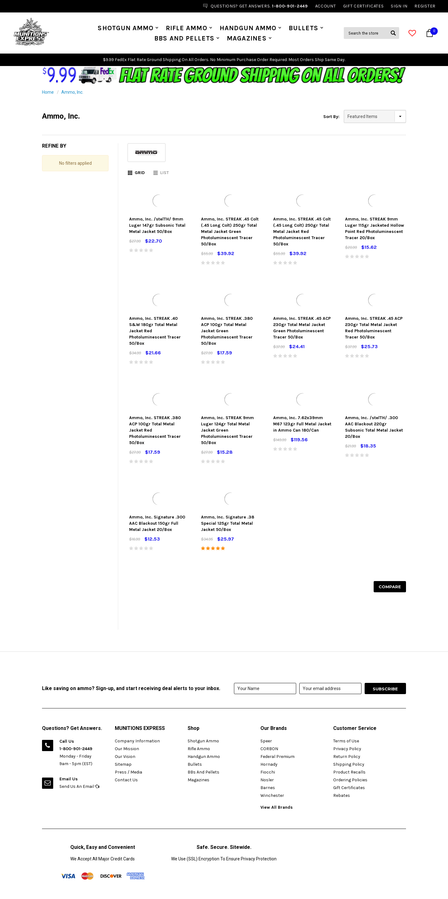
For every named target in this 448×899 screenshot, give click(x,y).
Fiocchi (267, 772)
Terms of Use (346, 741)
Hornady (269, 764)
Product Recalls (349, 772)
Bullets (303, 28)
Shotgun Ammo (125, 28)
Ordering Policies (350, 780)
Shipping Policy (348, 764)
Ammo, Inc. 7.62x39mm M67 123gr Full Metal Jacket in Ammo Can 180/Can (302, 424)
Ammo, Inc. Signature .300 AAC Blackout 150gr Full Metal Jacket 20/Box (157, 523)
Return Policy (346, 756)
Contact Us (126, 780)
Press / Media (128, 772)
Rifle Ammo (186, 28)
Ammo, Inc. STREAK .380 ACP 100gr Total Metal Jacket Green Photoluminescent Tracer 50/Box (227, 331)
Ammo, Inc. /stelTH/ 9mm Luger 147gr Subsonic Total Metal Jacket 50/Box (157, 225)
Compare (390, 586)
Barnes (267, 787)
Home (48, 92)
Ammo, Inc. (72, 92)
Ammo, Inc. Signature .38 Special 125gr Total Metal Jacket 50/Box (227, 523)
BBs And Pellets (184, 38)
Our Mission (127, 748)
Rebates (341, 795)
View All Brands (276, 807)
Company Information (137, 741)
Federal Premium (277, 756)
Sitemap (123, 764)
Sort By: (331, 116)
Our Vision (125, 756)
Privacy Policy (347, 748)
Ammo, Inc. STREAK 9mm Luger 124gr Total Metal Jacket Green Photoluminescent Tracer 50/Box (227, 430)
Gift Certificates (349, 787)
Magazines (246, 38)
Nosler (267, 780)
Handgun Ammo (248, 28)
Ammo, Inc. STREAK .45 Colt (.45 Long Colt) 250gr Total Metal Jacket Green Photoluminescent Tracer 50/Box (230, 231)
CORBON (269, 748)
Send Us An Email (79, 786)
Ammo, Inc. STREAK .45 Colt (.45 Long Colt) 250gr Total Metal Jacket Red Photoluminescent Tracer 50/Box (302, 231)
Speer (266, 741)
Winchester (272, 795)
